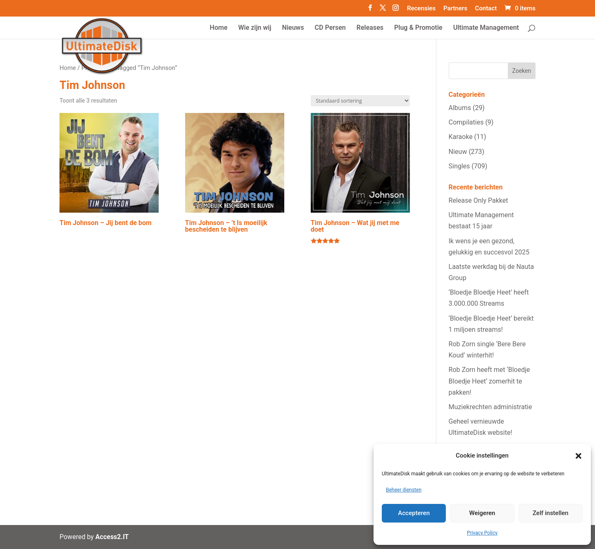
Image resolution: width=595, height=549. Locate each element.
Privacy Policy (482, 533)
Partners (455, 8)
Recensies (421, 8)
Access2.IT (112, 537)
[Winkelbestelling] (360, 100)
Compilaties (466, 122)
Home (68, 68)
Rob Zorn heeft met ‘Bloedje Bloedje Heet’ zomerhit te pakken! (489, 381)
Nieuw (458, 152)
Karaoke (461, 137)
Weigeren (482, 513)
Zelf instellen (551, 513)
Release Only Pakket (478, 200)
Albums (460, 108)
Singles (459, 166)
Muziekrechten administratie (490, 407)
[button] (578, 456)
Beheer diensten (403, 490)
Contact (486, 8)
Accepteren (414, 513)
